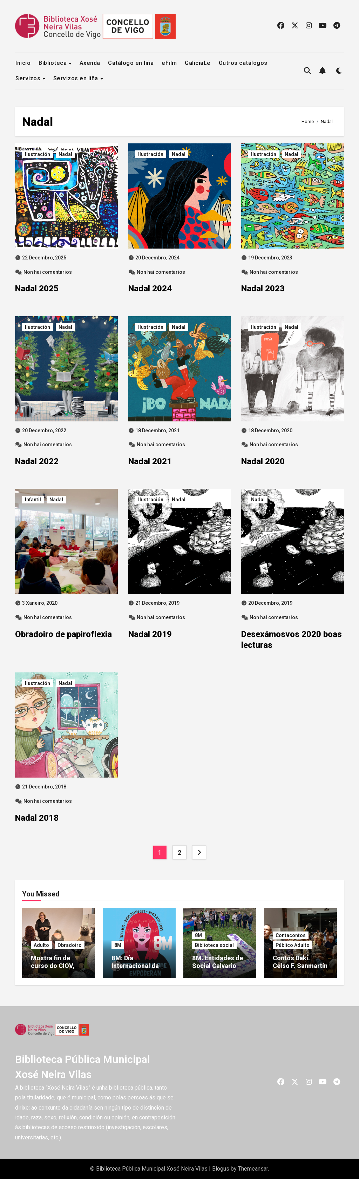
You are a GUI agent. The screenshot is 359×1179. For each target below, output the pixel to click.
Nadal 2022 (37, 461)
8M (117, 945)
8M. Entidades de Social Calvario (217, 961)
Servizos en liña (76, 78)
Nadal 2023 (263, 288)
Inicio (23, 63)
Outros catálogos (243, 63)
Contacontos (291, 935)
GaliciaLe (198, 63)
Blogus (220, 1168)
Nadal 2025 (37, 288)
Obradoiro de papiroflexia (63, 634)
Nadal (65, 154)
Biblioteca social (214, 945)
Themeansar (253, 1168)
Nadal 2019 (150, 634)
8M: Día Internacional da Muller (135, 965)
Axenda (90, 63)
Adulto (41, 945)
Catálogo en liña (131, 63)
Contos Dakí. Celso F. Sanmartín (300, 961)
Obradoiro (69, 945)
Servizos (28, 78)
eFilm (169, 63)
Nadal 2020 (263, 461)
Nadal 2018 (37, 818)
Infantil (33, 499)
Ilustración (37, 154)
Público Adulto (293, 945)
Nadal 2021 (150, 461)
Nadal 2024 (150, 288)
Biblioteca (53, 63)
